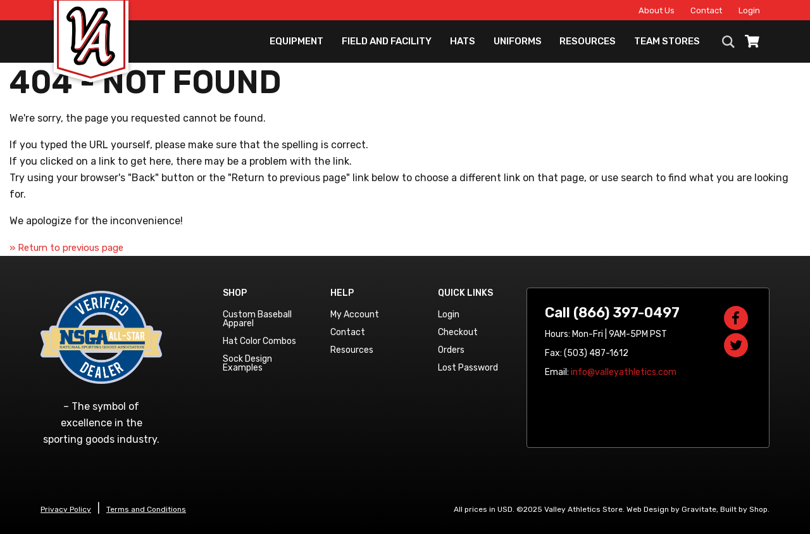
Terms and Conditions (146, 509)
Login (749, 10)
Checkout (458, 332)
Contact (706, 10)
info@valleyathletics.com (623, 372)
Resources (587, 41)
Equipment (296, 41)
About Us (657, 10)
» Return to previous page (66, 247)
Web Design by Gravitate (671, 509)
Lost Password (468, 367)
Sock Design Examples (247, 363)
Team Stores (667, 41)
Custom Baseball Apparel (257, 319)
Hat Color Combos (259, 341)
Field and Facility (387, 41)
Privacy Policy (65, 509)
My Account (354, 314)
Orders (451, 350)
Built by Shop (744, 509)
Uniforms (518, 41)
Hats (462, 41)
